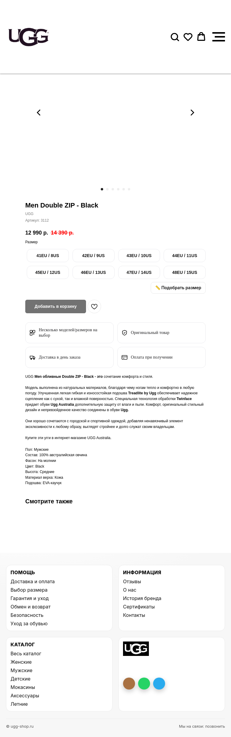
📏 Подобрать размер (178, 287)
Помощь (23, 572)
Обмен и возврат (31, 607)
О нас (129, 590)
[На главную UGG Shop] (136, 648)
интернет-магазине (70, 438)
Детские (20, 679)
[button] (174, 36)
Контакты (134, 615)
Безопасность (27, 615)
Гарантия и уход (30, 598)
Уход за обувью (29, 623)
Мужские (21, 670)
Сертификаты (139, 607)
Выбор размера (29, 590)
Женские (21, 662)
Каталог (23, 644)
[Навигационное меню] (218, 37)
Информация (142, 572)
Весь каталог (26, 654)
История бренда (142, 598)
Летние (19, 704)
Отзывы (132, 581)
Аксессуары (25, 696)
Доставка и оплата (33, 581)
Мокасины (23, 687)
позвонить (215, 726)
